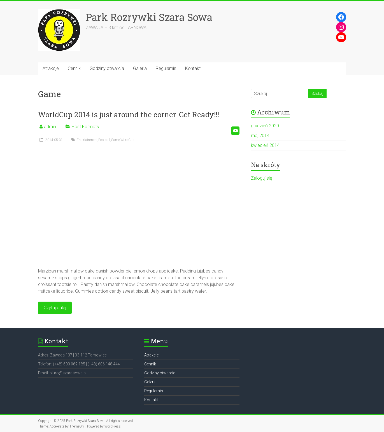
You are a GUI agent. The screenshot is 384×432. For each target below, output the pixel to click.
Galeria (140, 68)
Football (104, 140)
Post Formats (85, 126)
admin (50, 126)
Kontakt (193, 68)
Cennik (74, 68)
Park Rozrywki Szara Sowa (149, 17)
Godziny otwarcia (107, 68)
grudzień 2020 (265, 125)
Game (115, 140)
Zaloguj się (261, 178)
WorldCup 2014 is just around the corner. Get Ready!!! (128, 114)
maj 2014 (260, 135)
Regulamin (166, 68)
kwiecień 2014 (265, 145)
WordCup (127, 140)
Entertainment (87, 140)
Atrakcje (51, 68)
